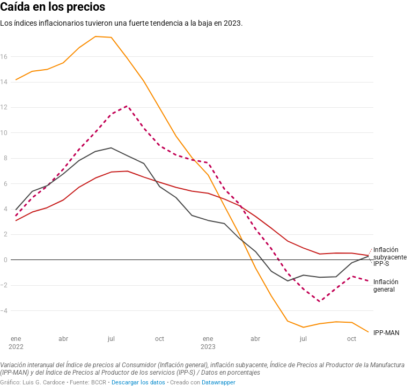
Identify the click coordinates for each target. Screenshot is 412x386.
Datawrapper (219, 382)
